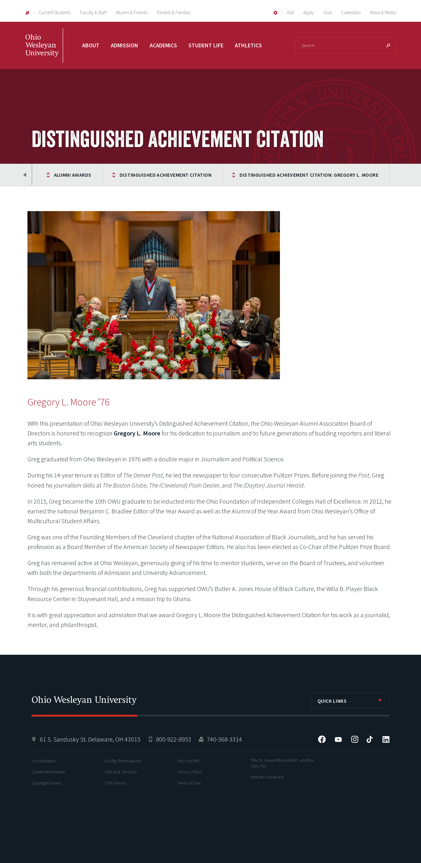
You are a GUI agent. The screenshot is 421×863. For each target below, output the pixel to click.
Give (327, 12)
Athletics (248, 45)
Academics (163, 45)
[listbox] (350, 700)
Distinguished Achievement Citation (165, 175)
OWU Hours (115, 783)
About (90, 45)
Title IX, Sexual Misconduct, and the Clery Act (282, 763)
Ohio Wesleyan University (44, 52)
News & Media (383, 12)
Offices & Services (120, 772)
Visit (290, 12)
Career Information (48, 772)
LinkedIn (386, 739)
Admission (124, 45)
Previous (25, 175)
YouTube (338, 739)
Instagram (355, 739)
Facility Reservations (122, 761)
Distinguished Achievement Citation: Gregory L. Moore (309, 175)
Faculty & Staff (93, 12)
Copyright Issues (46, 783)
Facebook (322, 739)
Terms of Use (189, 783)
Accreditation (44, 761)
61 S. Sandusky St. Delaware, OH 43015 (90, 739)
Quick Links (332, 701)
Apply (308, 12)
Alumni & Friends (131, 12)
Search (388, 45)
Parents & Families (174, 12)
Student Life (205, 45)
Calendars (351, 12)
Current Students (54, 12)
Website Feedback (267, 777)
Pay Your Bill (188, 761)
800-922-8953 (173, 739)
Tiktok (369, 739)
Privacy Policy (189, 772)
